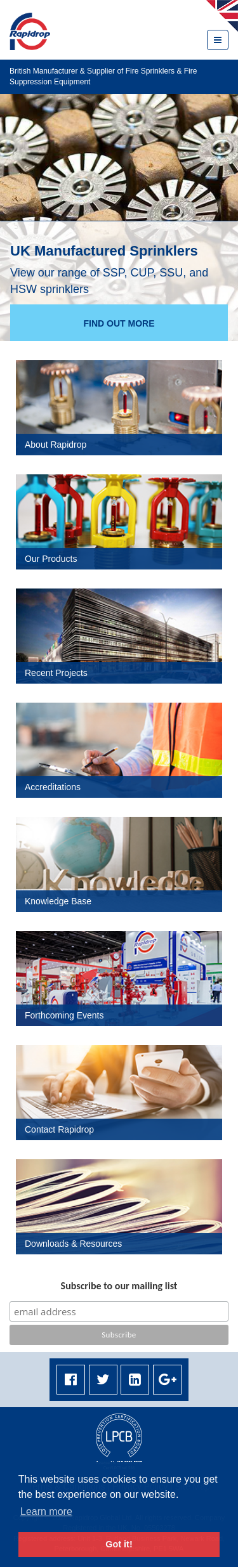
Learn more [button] (46, 1511)
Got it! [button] (118, 1544)
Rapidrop (30, 31)
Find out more (119, 323)
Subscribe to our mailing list (119, 1286)
